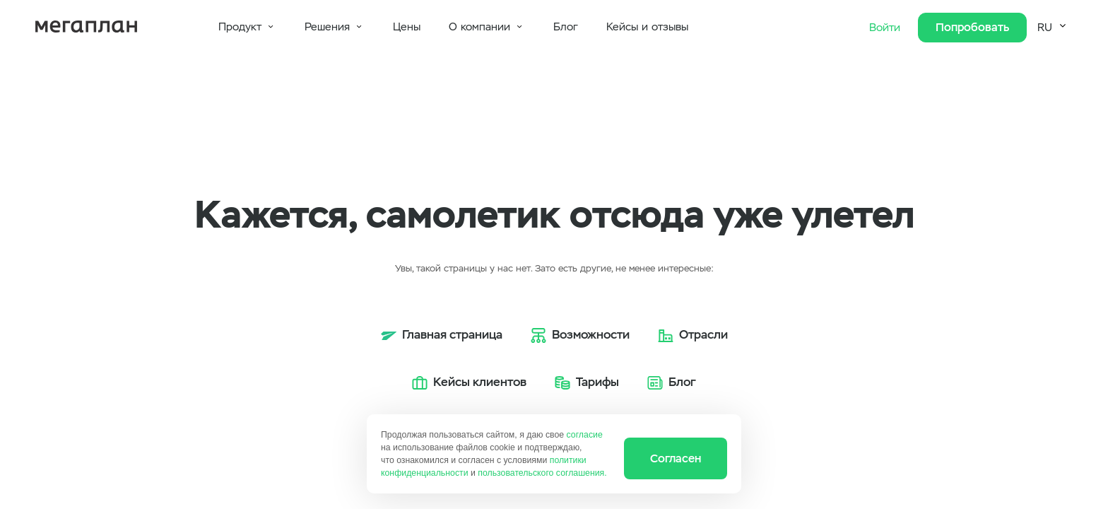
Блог (565, 27)
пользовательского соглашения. (542, 473)
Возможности (591, 334)
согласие (585, 435)
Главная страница (452, 334)
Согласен (675, 458)
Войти (886, 28)
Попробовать (972, 27)
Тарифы (597, 382)
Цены (406, 27)
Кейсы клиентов (479, 382)
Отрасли (703, 334)
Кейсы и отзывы (647, 27)
